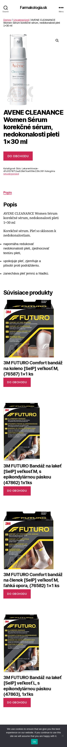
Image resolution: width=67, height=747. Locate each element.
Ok (34, 741)
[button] (57, 40)
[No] (62, 736)
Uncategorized (21, 19)
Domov (7, 19)
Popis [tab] (7, 192)
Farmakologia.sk (33, 7)
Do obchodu (18, 156)
